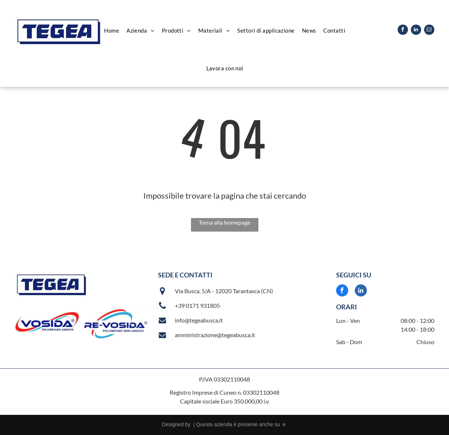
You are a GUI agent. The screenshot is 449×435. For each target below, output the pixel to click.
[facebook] (403, 31)
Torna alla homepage (224, 222)
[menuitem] (111, 30)
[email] (429, 31)
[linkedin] (416, 31)
